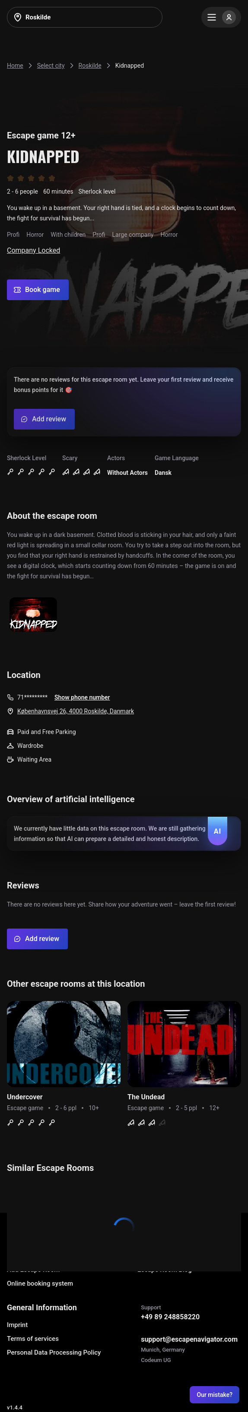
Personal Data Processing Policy (54, 1352)
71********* (32, 697)
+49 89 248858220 (170, 1317)
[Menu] (221, 17)
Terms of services (33, 1339)
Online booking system (40, 1283)
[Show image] (33, 615)
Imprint (17, 1325)
